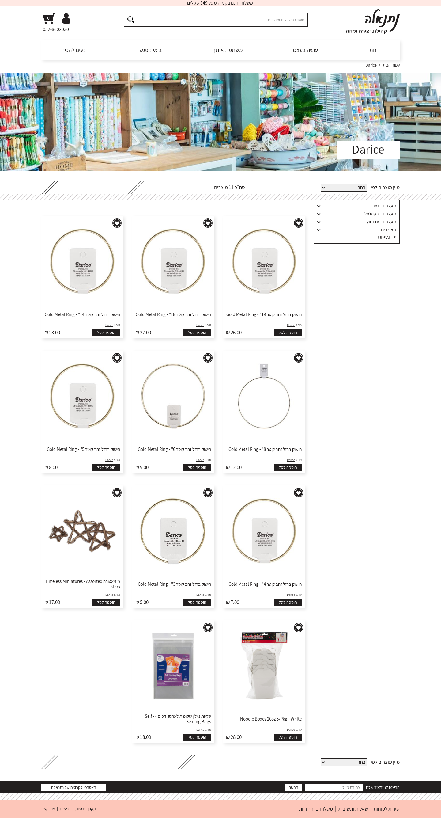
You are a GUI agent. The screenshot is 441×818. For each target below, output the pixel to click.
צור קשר (48, 809)
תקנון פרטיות (85, 809)
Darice (291, 325)
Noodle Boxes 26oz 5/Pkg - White (271, 719)
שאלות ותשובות (353, 808)
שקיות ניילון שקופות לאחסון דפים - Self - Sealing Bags (178, 719)
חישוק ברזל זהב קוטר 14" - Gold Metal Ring (82, 314)
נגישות (65, 809)
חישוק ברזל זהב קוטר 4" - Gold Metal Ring (265, 584)
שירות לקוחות (387, 808)
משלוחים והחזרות (316, 808)
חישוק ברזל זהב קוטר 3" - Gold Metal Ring (174, 584)
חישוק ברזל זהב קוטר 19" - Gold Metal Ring (264, 314)
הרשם (293, 787)
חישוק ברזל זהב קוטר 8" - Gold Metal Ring (265, 449)
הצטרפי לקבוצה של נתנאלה (73, 787)
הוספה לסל (288, 332)
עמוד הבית (391, 65)
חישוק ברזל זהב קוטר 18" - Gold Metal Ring (173, 314)
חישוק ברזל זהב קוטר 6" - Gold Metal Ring (174, 449)
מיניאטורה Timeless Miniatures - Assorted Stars (82, 584)
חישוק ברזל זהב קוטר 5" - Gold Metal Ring (83, 449)
